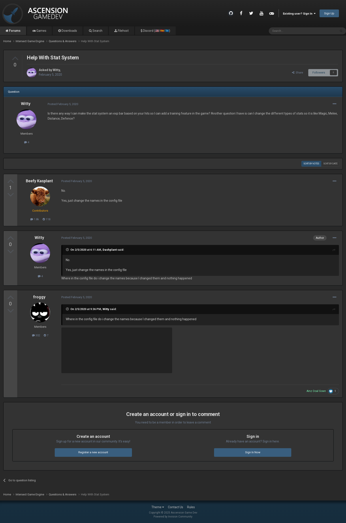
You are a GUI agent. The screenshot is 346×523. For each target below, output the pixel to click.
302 (36, 335)
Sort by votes (311, 163)
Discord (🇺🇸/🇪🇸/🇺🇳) (156, 30)
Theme (157, 507)
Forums (14, 30)
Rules (191, 507)
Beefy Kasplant (39, 181)
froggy (39, 297)
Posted (63, 104)
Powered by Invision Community (173, 516)
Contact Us (175, 507)
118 (46, 219)
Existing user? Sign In (299, 13)
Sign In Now (252, 452)
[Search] (292, 30)
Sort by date (330, 163)
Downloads (69, 30)
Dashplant (110, 249)
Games (41, 30)
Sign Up (329, 13)
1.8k (34, 219)
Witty (56, 70)
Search (97, 30)
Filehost (123, 30)
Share (297, 72)
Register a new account (93, 452)
